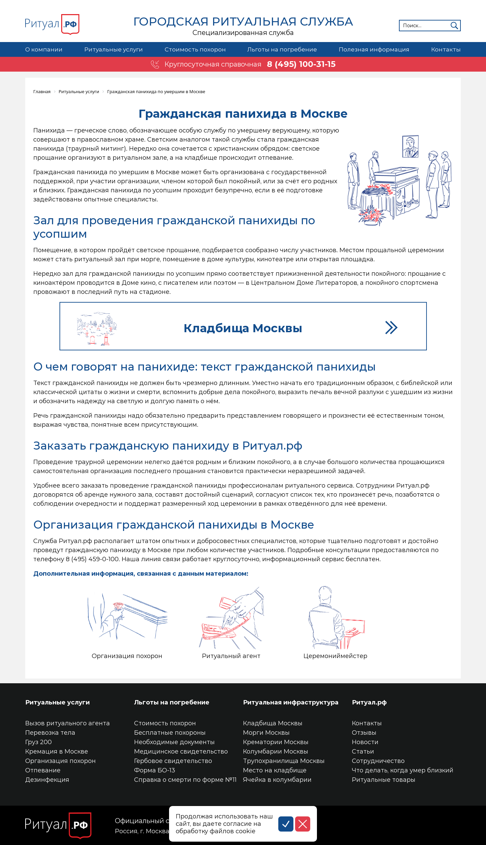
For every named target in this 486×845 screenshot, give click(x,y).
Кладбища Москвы (272, 723)
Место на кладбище (275, 770)
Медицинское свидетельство (181, 751)
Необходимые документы (174, 742)
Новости (365, 742)
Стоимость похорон (195, 49)
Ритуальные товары (383, 779)
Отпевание (42, 770)
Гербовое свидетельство (173, 761)
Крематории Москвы (276, 742)
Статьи (363, 751)
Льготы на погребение (282, 49)
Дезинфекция (47, 779)
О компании (44, 49)
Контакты (446, 49)
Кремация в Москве (56, 751)
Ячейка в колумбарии (277, 779)
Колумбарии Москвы (275, 751)
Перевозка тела (50, 732)
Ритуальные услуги (113, 49)
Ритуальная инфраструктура (290, 702)
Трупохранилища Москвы (284, 761)
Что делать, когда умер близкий (402, 770)
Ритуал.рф (369, 702)
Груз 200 (38, 742)
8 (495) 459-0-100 (92, 559)
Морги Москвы (266, 732)
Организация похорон (60, 761)
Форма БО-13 (154, 770)
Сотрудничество (378, 761)
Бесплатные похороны (170, 732)
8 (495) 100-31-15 (301, 64)
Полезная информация (374, 49)
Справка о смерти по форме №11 (185, 779)
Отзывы (364, 732)
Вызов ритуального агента (67, 723)
